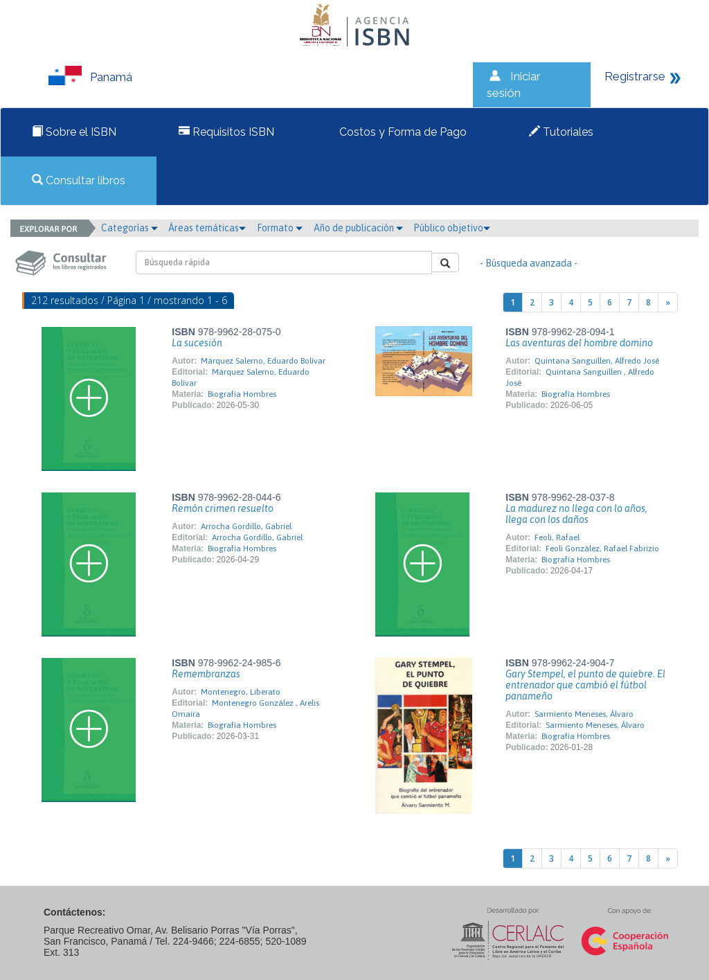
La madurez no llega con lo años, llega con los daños (576, 514)
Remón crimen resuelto (222, 508)
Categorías (129, 227)
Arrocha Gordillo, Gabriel (246, 526)
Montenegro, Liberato (240, 692)
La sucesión (197, 342)
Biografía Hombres (242, 394)
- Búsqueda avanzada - (528, 263)
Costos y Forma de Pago (401, 132)
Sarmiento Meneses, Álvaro (584, 714)
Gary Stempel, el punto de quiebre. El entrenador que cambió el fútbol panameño (585, 685)
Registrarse (634, 76)
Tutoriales (561, 132)
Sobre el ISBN (74, 132)
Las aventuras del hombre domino (579, 342)
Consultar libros (78, 180)
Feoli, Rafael (557, 537)
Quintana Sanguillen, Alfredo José (597, 361)
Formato (280, 227)
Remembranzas (206, 673)
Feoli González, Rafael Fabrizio (602, 548)
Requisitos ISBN (226, 132)
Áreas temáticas (207, 227)
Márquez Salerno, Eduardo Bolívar (263, 361)
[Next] (668, 302)
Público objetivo (451, 227)
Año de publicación (358, 227)
